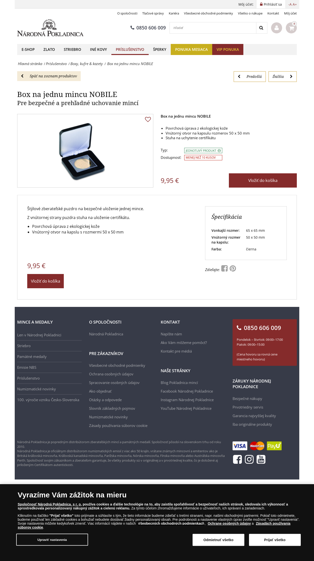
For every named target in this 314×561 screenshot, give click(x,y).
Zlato (49, 49)
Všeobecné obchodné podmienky (208, 13)
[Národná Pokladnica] (50, 27)
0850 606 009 (148, 28)
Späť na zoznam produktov (49, 75)
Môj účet (290, 13)
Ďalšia (283, 76)
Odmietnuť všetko (218, 540)
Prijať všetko (275, 540)
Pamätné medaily (32, 356)
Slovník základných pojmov (112, 408)
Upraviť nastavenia (52, 539)
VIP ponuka (228, 49)
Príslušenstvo (130, 49)
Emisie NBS (26, 367)
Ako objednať (100, 391)
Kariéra (174, 13)
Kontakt (273, 13)
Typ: (164, 150)
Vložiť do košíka (262, 180)
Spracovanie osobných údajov (114, 382)
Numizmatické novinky (36, 388)
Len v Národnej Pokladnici (39, 334)
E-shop (28, 49)
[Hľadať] (213, 27)
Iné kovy (98, 49)
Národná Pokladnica (106, 333)
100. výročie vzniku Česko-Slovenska (48, 399)
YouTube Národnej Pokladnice (186, 408)
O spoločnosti (127, 13)
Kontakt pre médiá (176, 351)
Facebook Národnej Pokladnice (187, 391)
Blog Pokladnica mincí (179, 382)
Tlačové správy (153, 13)
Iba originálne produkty (252, 424)
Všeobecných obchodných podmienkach (171, 523)
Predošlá (250, 76)
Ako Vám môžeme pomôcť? (184, 342)
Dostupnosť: (171, 157)
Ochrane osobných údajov (229, 523)
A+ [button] (295, 4)
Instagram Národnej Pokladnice (187, 399)
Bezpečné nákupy (247, 398)
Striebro (72, 49)
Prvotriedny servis (248, 407)
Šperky (159, 49)
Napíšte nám (171, 333)
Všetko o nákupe (250, 13)
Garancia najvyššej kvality (254, 415)
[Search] (261, 27)
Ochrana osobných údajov (111, 373)
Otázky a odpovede (105, 399)
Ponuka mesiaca (191, 49)
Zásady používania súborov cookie (118, 425)
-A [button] (290, 4)
